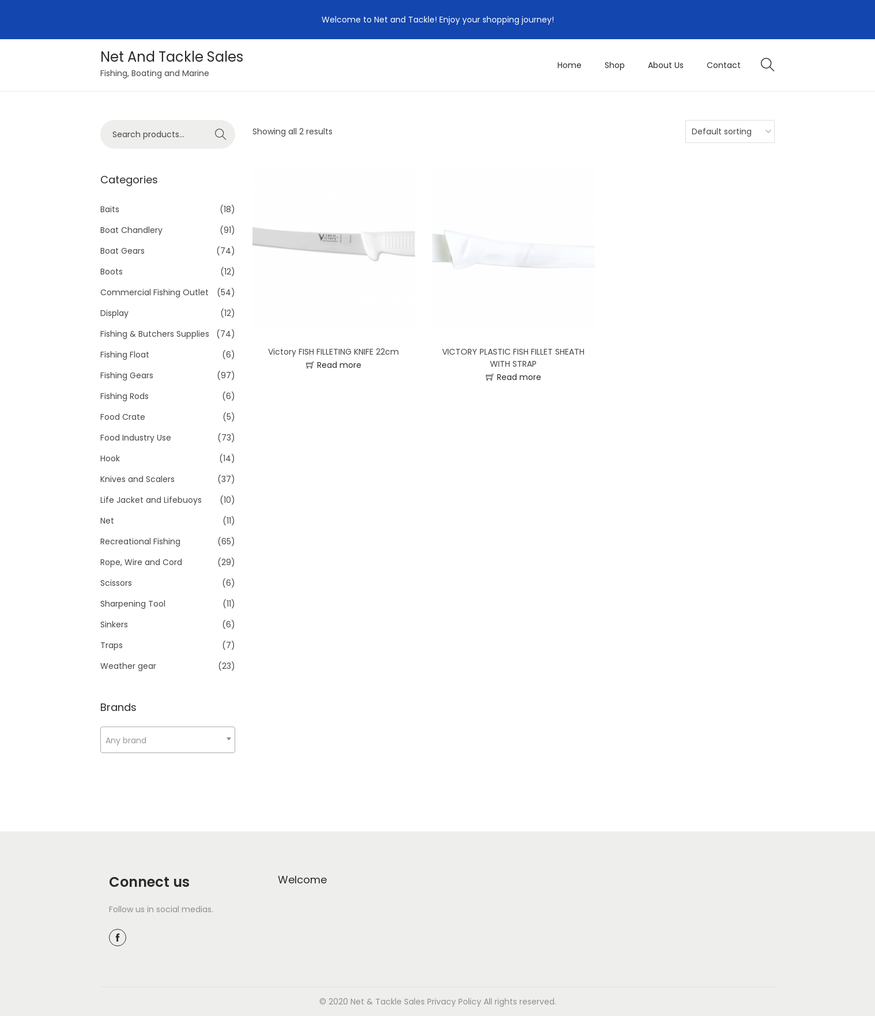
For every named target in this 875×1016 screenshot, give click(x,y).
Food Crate (122, 417)
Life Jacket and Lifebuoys (151, 500)
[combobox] (167, 740)
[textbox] (168, 740)
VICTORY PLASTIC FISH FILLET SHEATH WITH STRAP (513, 358)
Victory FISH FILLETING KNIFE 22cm (333, 352)
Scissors (116, 583)
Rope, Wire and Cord (141, 562)
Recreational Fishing (140, 541)
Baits (109, 209)
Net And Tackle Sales (171, 56)
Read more (339, 365)
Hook (110, 458)
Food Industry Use (135, 437)
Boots (111, 271)
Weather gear (128, 666)
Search (221, 134)
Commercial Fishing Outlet (154, 292)
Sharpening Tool (132, 603)
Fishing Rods (124, 396)
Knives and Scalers (137, 479)
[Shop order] (727, 131)
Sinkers (114, 624)
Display (114, 313)
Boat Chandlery (131, 230)
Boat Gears (122, 251)
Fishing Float (124, 354)
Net (107, 520)
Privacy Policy (454, 1001)
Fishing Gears (126, 375)
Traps (111, 645)
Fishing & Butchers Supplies (154, 334)
